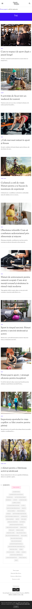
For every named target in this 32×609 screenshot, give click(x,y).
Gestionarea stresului (12, 516)
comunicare (22, 500)
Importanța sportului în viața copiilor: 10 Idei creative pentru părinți (15, 422)
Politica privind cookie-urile (23, 604)
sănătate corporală (16, 555)
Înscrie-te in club (16, 579)
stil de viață (10, 552)
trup (16, 560)
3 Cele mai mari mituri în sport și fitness (15, 142)
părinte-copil (10, 533)
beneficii (8, 500)
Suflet (2, 178)
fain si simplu (21, 511)
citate (15, 500)
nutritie (22, 522)
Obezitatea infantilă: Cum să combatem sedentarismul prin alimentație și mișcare (15, 233)
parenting (23, 527)
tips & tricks (22, 557)
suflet (24, 552)
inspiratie (24, 516)
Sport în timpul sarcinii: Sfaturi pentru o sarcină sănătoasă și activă (16, 330)
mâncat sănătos (12, 522)
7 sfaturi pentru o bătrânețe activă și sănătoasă (14, 469)
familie (8, 513)
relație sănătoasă (16, 538)
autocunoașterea (20, 497)
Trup (2, 48)
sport (21, 549)
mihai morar (9, 519)
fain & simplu (11, 511)
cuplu (23, 505)
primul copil (19, 530)
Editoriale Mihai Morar (16, 573)
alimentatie (16, 491)
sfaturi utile (13, 549)
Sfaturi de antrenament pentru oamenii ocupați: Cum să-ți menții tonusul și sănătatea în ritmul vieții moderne (15, 282)
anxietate (10, 497)
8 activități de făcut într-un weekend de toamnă (13, 97)
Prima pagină (4, 9)
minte (17, 519)
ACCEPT (16, 606)
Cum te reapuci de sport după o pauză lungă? (16, 53)
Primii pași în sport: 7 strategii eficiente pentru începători (15, 376)
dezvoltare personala (13, 508)
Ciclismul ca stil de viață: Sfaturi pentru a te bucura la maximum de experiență (14, 186)
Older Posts (5, 485)
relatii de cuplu (21, 533)
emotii (24, 508)
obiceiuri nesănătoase (16, 524)
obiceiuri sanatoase (12, 527)
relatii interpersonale (12, 535)
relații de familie (16, 541)
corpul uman (16, 502)
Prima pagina (16, 570)
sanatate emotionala (16, 544)
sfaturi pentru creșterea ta (16, 546)
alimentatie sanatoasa (16, 494)
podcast (11, 530)
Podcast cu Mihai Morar (16, 576)
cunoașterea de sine (13, 505)
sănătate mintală (11, 557)
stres (18, 552)
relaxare (24, 535)
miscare (23, 519)
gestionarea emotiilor (19, 513)
